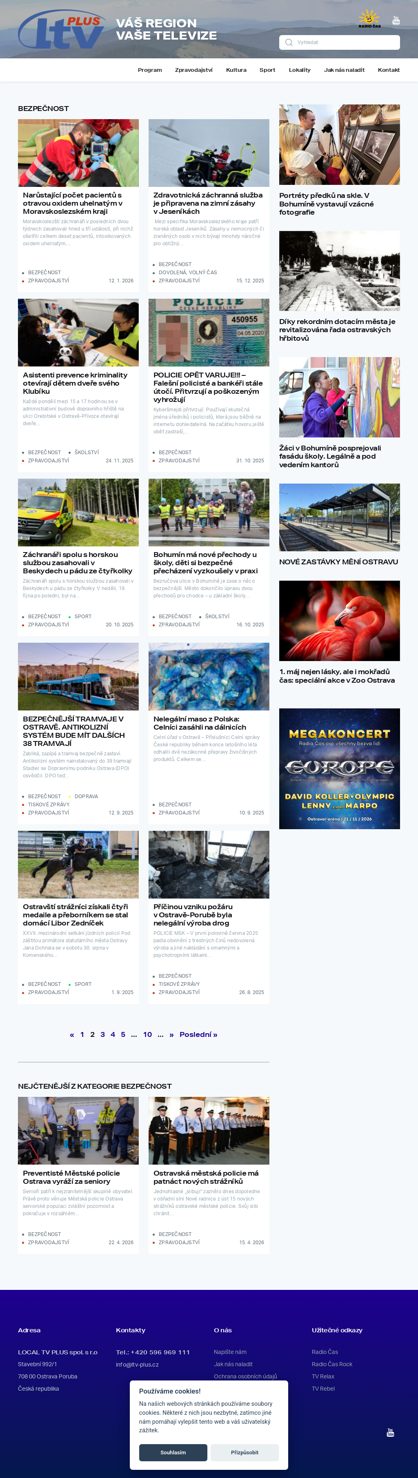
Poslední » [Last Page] (199, 1034)
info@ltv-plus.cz (137, 1365)
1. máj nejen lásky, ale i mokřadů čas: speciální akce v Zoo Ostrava (337, 675)
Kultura (236, 70)
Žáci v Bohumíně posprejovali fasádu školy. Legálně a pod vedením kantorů (330, 456)
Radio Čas (325, 1352)
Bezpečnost (44, 272)
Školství (87, 452)
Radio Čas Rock (332, 1364)
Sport (268, 70)
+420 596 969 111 (160, 1352)
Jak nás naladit (344, 70)
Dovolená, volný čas (188, 272)
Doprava (86, 796)
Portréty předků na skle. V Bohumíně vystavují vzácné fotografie (326, 203)
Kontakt (389, 70)
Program (150, 70)
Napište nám (230, 1352)
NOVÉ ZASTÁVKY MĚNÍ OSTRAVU (338, 561)
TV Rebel (323, 1389)
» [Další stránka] (171, 1034)
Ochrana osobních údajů (245, 1377)
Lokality (300, 70)
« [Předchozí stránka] (72, 1034)
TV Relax (323, 1377)
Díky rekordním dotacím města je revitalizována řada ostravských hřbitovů (337, 329)
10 (147, 1034)
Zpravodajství (194, 70)
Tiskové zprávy (48, 804)
